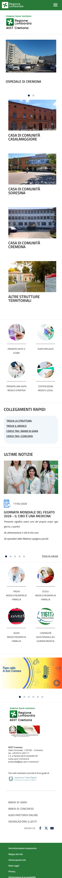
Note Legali (13, 865)
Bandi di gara (17, 802)
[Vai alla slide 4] (20, 556)
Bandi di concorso (21, 808)
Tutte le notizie (50, 556)
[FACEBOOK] (40, 828)
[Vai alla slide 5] (24, 556)
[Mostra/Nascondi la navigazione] (55, 5)
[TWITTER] (46, 828)
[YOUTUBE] (52, 828)
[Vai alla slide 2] (33, 95)
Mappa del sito (15, 854)
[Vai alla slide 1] (29, 95)
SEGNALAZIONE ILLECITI (22, 821)
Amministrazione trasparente (22, 848)
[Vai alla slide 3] (15, 556)
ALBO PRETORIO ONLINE (23, 815)
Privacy (11, 871)
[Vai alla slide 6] (42, 697)
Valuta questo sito (17, 860)
